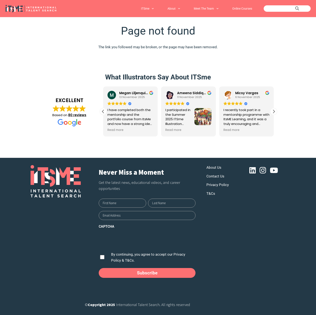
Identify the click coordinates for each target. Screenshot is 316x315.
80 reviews (77, 115)
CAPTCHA (106, 226)
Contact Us (215, 176)
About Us (213, 167)
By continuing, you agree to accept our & (148, 257)
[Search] (297, 8)
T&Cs (210, 193)
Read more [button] (115, 130)
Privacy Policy (217, 185)
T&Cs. (130, 260)
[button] (273, 111)
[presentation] (131, 239)
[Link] (31, 8)
